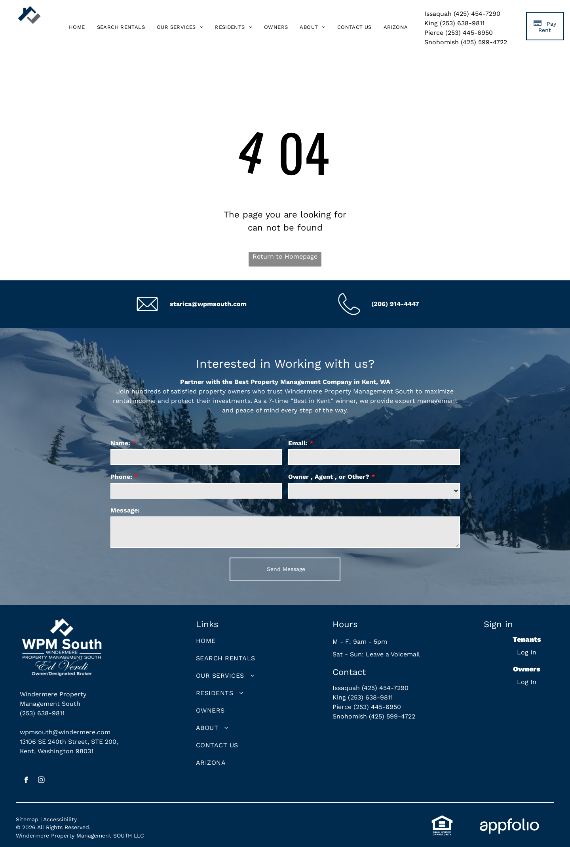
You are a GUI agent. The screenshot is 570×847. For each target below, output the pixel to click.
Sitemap (27, 819)
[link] (396, 27)
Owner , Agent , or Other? (328, 476)
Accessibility (60, 819)
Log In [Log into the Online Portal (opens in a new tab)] (526, 652)
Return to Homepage (285, 256)
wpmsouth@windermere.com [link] (65, 732)
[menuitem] (77, 27)
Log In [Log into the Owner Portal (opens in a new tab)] (526, 682)
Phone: (121, 476)
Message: (125, 510)
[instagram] (41, 780)
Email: (298, 443)
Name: (120, 443)
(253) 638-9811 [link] (42, 713)
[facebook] (26, 780)
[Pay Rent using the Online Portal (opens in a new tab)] (545, 26)
